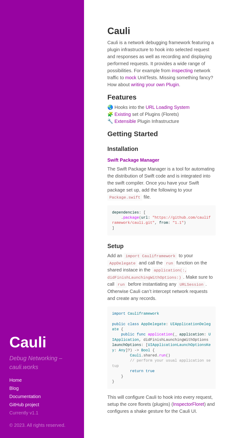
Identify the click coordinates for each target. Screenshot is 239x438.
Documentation (25, 396)
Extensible (125, 121)
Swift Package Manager (133, 160)
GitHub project (24, 404)
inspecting (182, 70)
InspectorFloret (188, 404)
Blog (14, 388)
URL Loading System (168, 107)
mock (130, 77)
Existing (123, 114)
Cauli (27, 342)
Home (15, 380)
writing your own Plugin (155, 84)
